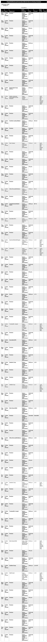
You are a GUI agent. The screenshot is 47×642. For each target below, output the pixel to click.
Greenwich (11, 248)
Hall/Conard (11, 573)
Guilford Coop (12, 565)
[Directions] (24, 18)
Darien (10, 294)
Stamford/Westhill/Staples (14, 240)
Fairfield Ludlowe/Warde (15, 120)
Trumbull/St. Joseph (13, 324)
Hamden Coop (12, 362)
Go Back (24, 7)
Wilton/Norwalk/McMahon (14, 188)
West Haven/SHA (13, 408)
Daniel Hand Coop (13, 87)
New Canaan (12, 143)
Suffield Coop (12, 384)
